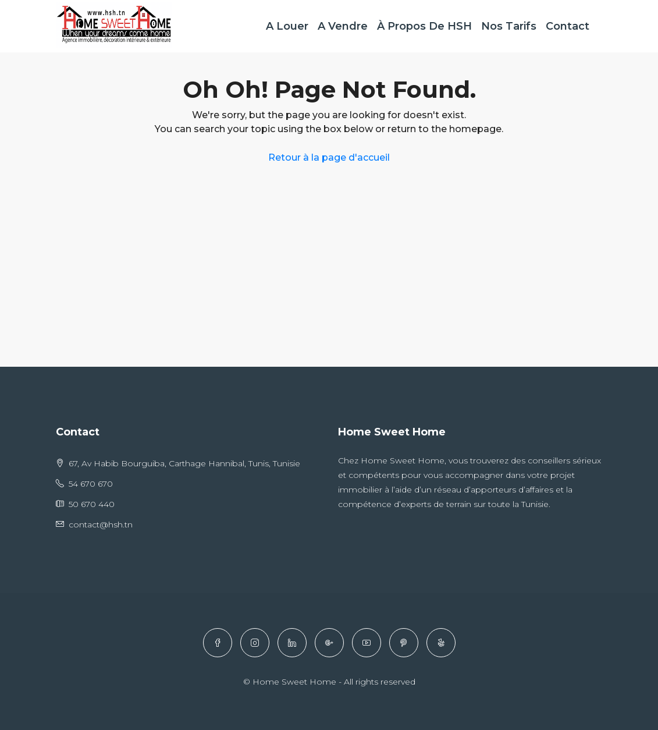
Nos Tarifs (508, 26)
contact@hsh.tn (101, 524)
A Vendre (343, 26)
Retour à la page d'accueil (329, 157)
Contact (567, 26)
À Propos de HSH (424, 26)
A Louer (287, 26)
